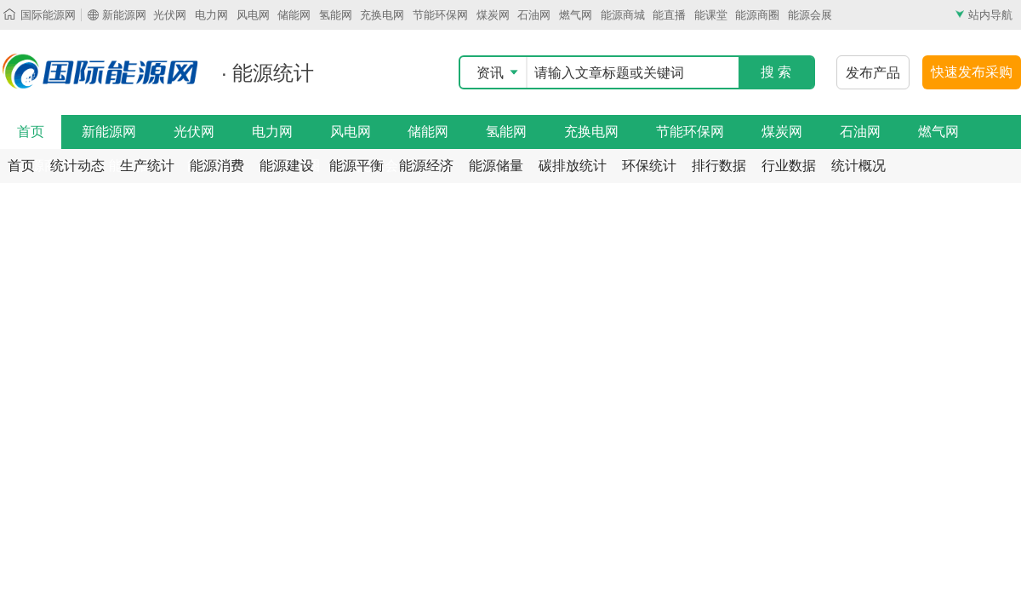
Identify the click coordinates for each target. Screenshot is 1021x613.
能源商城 (623, 15)
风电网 (253, 15)
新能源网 (124, 15)
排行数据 (719, 165)
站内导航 (990, 15)
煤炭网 (493, 15)
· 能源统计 (267, 72)
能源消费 (217, 165)
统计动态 (77, 165)
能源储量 (496, 165)
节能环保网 (440, 15)
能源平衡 (356, 165)
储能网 (294, 15)
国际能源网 (48, 15)
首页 (30, 131)
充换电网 (382, 15)
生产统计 (147, 165)
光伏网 (169, 15)
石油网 (533, 15)
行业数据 (788, 165)
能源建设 (287, 165)
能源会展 (810, 15)
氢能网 (335, 15)
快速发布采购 (971, 72)
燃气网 (575, 15)
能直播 (669, 15)
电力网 (211, 15)
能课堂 (710, 15)
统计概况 (858, 165)
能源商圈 (757, 15)
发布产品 (873, 73)
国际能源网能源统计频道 (102, 71)
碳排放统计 (573, 165)
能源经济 (426, 165)
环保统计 (649, 165)
